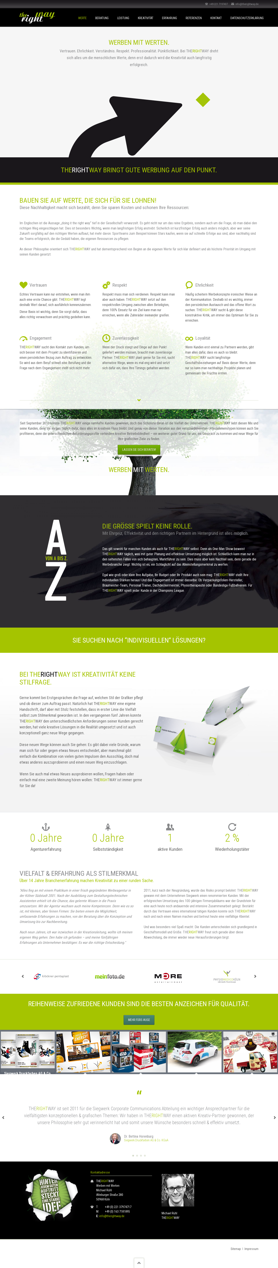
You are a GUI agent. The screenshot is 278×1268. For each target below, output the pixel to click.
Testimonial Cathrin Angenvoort (141, 1156)
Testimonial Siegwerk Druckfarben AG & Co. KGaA (133, 1156)
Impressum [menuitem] (251, 1249)
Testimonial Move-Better (137, 1156)
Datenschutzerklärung (247, 18)
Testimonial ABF (145, 1156)
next (255, 976)
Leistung (123, 18)
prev (23, 976)
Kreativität (145, 18)
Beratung (102, 18)
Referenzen (194, 18)
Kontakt (216, 18)
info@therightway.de (111, 1216)
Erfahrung (169, 18)
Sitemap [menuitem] (236, 1249)
